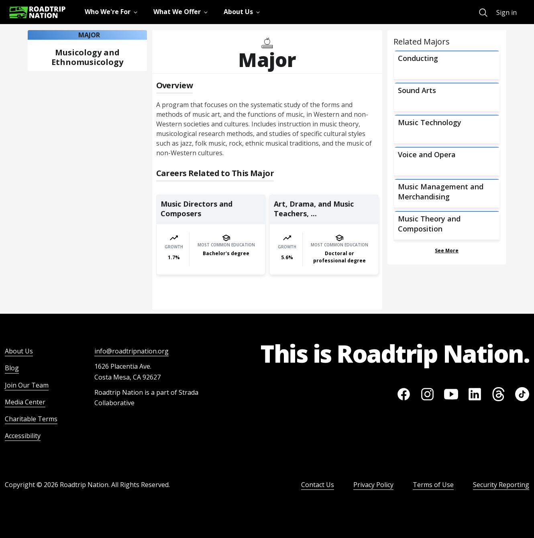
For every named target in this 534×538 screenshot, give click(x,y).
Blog (12, 367)
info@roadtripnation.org (131, 351)
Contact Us (317, 484)
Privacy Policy (373, 484)
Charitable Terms (31, 418)
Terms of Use (433, 484)
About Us (19, 351)
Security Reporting (501, 484)
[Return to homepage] (37, 12)
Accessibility (23, 435)
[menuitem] (483, 13)
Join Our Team (27, 385)
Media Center (25, 402)
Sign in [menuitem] (506, 12)
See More (447, 250)
